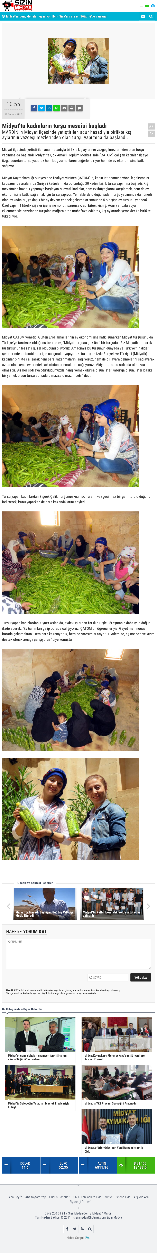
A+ (151, 126)
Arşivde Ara (141, 1197)
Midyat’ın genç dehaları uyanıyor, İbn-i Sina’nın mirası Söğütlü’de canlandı (56, 16)
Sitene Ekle (123, 1197)
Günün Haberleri (59, 1197)
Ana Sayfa (15, 1197)
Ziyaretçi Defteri (80, 1202)
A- (151, 133)
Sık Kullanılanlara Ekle (87, 1197)
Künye (109, 1197)
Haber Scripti (75, 1238)
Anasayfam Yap (35, 1197)
